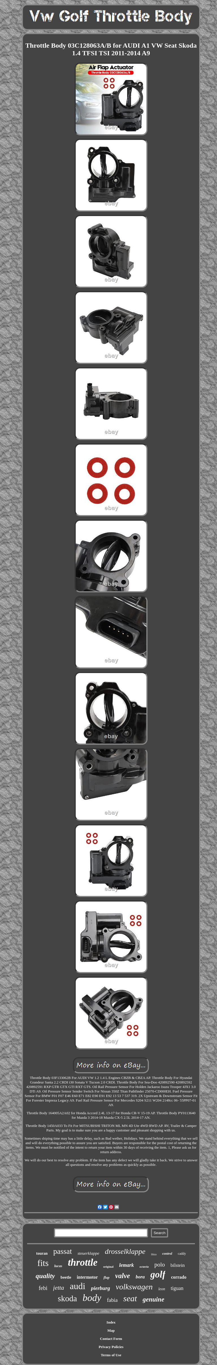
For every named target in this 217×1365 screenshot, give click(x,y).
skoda (67, 1298)
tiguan (177, 1288)
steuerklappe (88, 1253)
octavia (144, 1266)
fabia (112, 1300)
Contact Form (111, 1339)
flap (106, 1277)
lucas (58, 1266)
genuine (153, 1299)
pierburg (100, 1288)
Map (111, 1330)
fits (43, 1263)
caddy (182, 1254)
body (92, 1298)
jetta (58, 1287)
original (108, 1266)
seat (130, 1298)
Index (111, 1322)
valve (122, 1276)
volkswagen (134, 1286)
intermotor (87, 1277)
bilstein (178, 1265)
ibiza (154, 1254)
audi (77, 1286)
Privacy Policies (111, 1347)
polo (159, 1264)
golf (157, 1274)
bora (140, 1277)
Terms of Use (111, 1355)
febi (43, 1288)
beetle (65, 1277)
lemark (126, 1265)
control (167, 1254)
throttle (82, 1262)
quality (45, 1276)
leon (161, 1289)
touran (41, 1253)
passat (62, 1251)
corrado (178, 1277)
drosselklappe (125, 1251)
